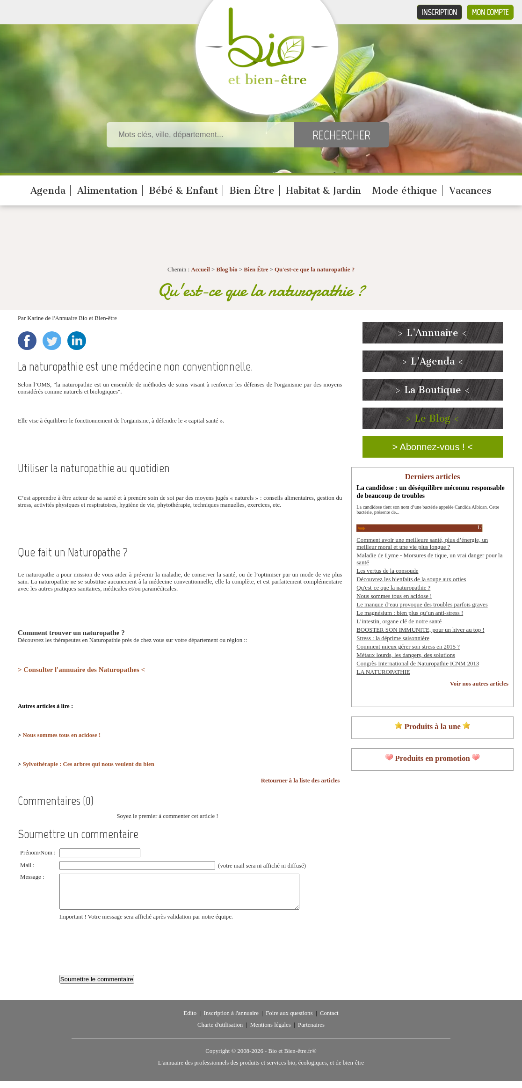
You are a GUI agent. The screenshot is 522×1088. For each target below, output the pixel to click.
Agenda (47, 190)
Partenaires (311, 1032)
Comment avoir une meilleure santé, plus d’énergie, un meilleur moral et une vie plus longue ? (422, 543)
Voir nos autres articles (479, 683)
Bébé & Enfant (183, 190)
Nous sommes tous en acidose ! (62, 735)
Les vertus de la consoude (387, 571)
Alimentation (107, 190)
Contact (329, 1020)
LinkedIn (76, 340)
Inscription (439, 12)
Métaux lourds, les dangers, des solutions (405, 655)
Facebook (27, 340)
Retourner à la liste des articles (300, 780)
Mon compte (490, 12)
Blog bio (227, 269)
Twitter (52, 340)
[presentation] (130, 949)
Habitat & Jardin (323, 190)
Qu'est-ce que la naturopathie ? (315, 269)
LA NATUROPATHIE (383, 672)
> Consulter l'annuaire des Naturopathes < (81, 669)
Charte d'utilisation (220, 1032)
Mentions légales (270, 1032)
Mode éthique (404, 190)
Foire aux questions (289, 1020)
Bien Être (252, 190)
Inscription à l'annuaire (230, 1020)
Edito (189, 1020)
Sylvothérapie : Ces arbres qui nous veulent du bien (88, 764)
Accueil (200, 269)
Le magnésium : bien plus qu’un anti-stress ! (409, 613)
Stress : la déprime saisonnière (392, 638)
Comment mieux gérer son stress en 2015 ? (408, 646)
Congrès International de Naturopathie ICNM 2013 (417, 663)
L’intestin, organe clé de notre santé (399, 621)
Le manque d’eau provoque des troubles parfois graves (421, 604)
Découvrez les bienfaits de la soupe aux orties (411, 579)
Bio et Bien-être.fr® (292, 1058)
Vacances (470, 190)
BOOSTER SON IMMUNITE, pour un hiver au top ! (420, 630)
